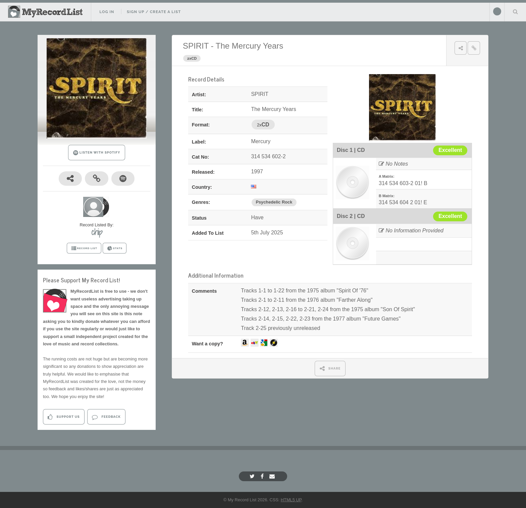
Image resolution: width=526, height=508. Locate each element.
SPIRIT (196, 45)
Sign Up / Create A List (154, 11)
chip (96, 232)
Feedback (106, 417)
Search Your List (515, 11)
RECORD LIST (84, 248)
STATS (114, 248)
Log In (106, 11)
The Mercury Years (249, 45)
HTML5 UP (291, 499)
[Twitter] (253, 476)
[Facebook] (263, 476)
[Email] (272, 476)
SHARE (330, 368)
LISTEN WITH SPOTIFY (96, 153)
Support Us (64, 417)
